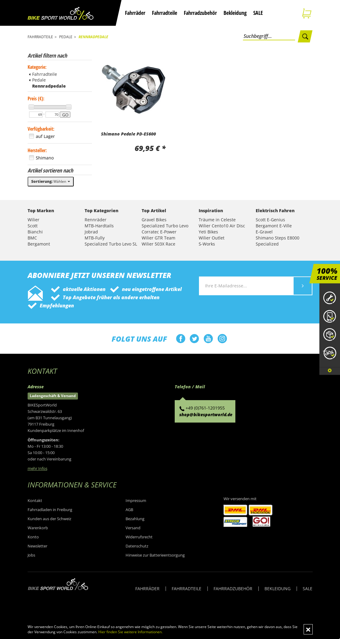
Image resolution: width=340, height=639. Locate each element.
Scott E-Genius (270, 219)
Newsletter (37, 546)
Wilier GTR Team (158, 238)
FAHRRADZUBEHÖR (233, 588)
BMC (32, 238)
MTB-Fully (95, 238)
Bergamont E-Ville (274, 226)
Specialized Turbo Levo (165, 226)
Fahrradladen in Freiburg (50, 509)
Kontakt (35, 500)
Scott (33, 226)
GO (65, 115)
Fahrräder (135, 12)
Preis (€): (36, 98)
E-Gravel (264, 232)
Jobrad (91, 232)
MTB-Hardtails (99, 226)
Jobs (31, 555)
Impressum (136, 500)
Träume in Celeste (217, 219)
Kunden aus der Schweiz (49, 518)
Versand (133, 527)
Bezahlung (135, 518)
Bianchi (35, 232)
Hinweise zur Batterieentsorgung (155, 555)
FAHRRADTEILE (186, 588)
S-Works (207, 244)
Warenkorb (38, 527)
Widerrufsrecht (139, 537)
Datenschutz (137, 546)
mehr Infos (37, 468)
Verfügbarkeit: (41, 129)
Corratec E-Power (159, 232)
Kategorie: (37, 67)
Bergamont (39, 244)
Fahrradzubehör (200, 12)
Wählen (50, 181)
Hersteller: (37, 150)
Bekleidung (235, 12)
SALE (258, 12)
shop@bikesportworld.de (205, 414)
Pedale (37, 80)
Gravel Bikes (154, 219)
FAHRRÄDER (147, 588)
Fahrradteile (164, 12)
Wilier (33, 219)
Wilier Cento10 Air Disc (222, 226)
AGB (129, 509)
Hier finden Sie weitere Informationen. (130, 631)
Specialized (267, 244)
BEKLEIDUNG (277, 588)
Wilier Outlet (211, 238)
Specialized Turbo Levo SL (111, 244)
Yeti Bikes (208, 232)
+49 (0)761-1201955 (205, 408)
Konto (33, 537)
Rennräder (95, 219)
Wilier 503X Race (158, 244)
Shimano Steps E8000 (277, 238)
